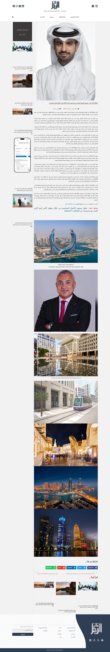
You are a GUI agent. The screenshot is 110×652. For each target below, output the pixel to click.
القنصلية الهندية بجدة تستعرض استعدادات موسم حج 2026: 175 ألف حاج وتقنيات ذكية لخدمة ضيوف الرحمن (88, 607)
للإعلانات (45, 630)
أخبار (60, 627)
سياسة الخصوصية (42, 627)
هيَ (60, 637)
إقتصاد (59, 634)
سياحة (54, 108)
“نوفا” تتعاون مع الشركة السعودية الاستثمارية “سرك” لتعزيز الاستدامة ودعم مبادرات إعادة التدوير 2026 (22, 224)
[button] (12, 17)
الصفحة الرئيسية (74, 17)
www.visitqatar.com (69, 204)
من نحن (52, 17)
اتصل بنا (42, 17)
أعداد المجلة (62, 17)
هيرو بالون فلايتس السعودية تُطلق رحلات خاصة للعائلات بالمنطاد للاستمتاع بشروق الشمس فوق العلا (44, 604)
